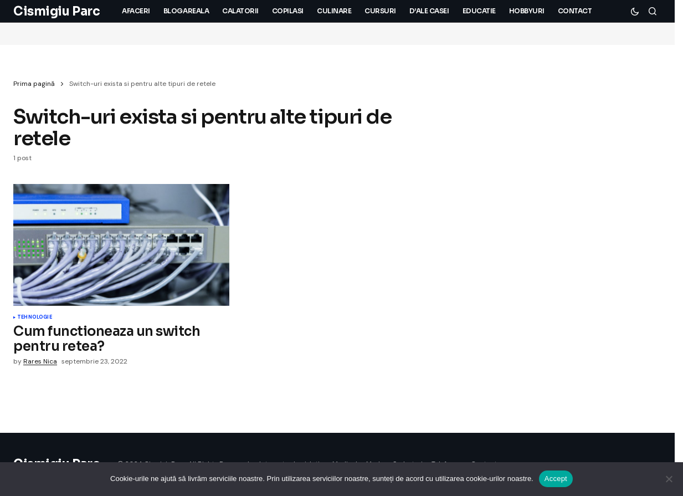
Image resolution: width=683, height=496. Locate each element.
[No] (669, 478)
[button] (635, 11)
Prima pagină (34, 83)
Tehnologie (34, 317)
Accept (556, 478)
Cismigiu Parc (56, 11)
